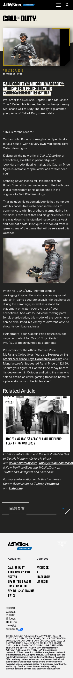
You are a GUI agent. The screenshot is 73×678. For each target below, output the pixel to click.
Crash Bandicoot (19, 586)
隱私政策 (11, 618)
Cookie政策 (11, 622)
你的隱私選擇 (13, 629)
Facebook (43, 568)
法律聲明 (11, 608)
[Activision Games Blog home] (20, 546)
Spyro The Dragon (20, 582)
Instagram (43, 577)
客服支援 (11, 611)
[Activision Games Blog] (19, 5)
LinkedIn (42, 582)
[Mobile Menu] (58, 4)
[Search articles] (67, 5)
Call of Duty (16, 568)
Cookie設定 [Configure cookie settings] (11, 625)
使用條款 (11, 615)
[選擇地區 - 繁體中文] (62, 544)
